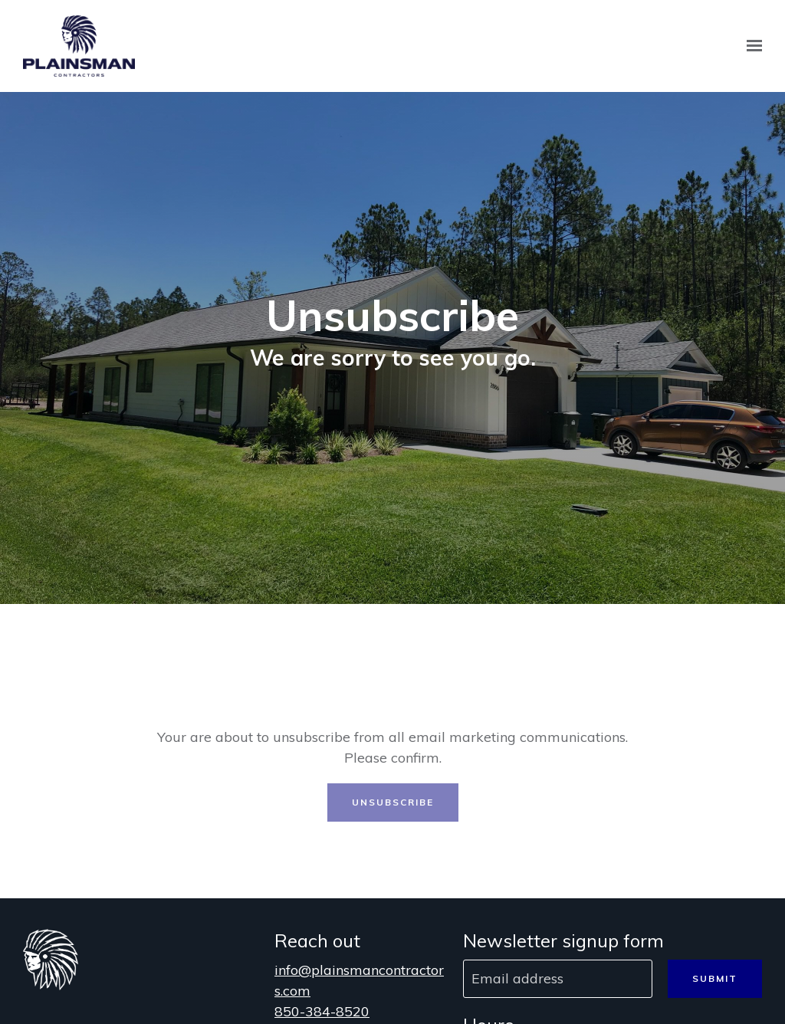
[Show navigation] (750, 45)
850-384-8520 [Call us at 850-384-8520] (322, 1011)
